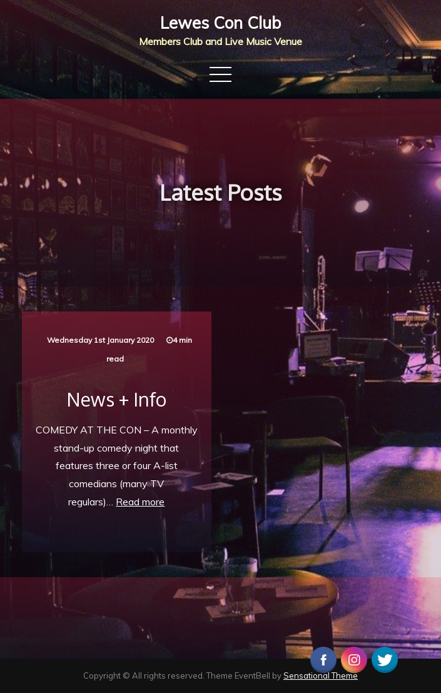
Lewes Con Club (220, 23)
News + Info (116, 399)
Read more (140, 501)
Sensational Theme (320, 675)
